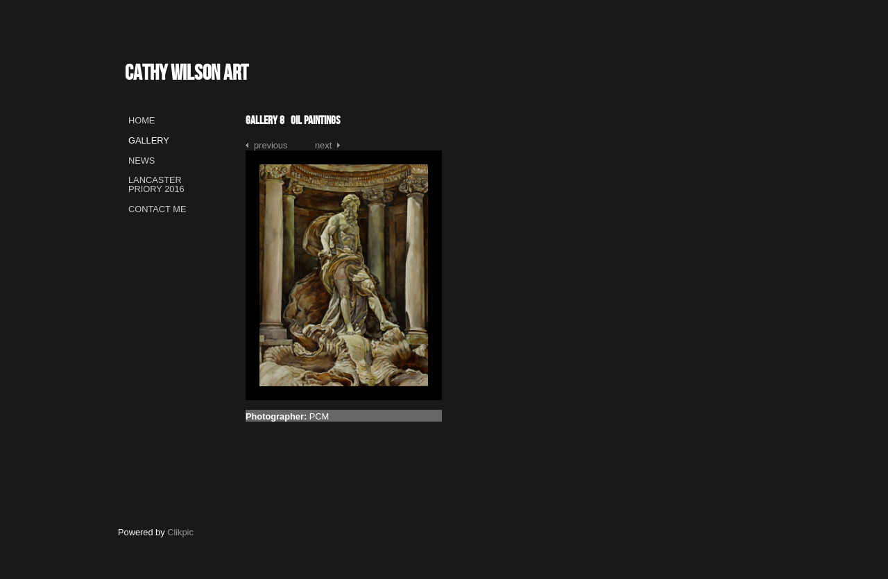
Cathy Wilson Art (186, 72)
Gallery (148, 140)
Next (323, 145)
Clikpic (180, 532)
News (141, 160)
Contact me (157, 209)
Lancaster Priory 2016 (156, 184)
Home (141, 120)
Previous (270, 145)
